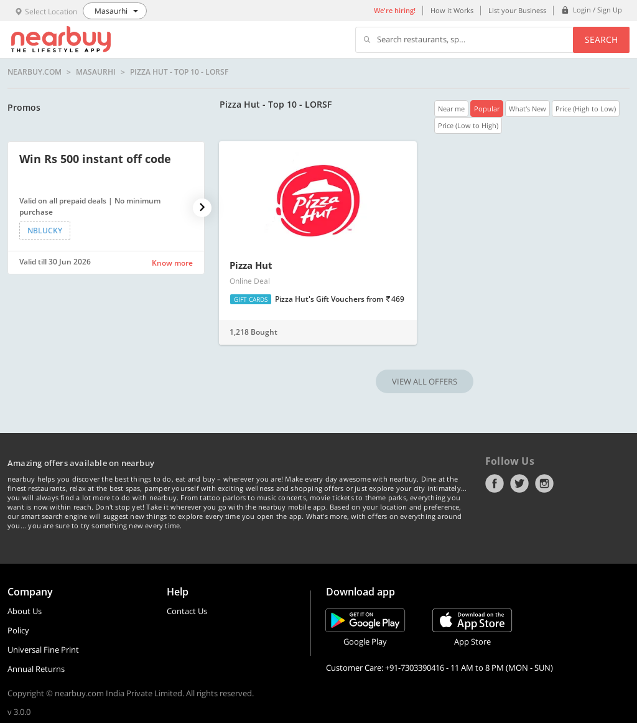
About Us (24, 611)
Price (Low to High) (468, 125)
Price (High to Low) (586, 108)
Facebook (494, 483)
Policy (18, 630)
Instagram (544, 483)
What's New (527, 108)
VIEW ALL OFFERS (424, 381)
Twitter (519, 483)
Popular (487, 108)
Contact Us (187, 611)
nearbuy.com (34, 72)
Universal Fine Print (43, 649)
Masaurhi (96, 72)
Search (601, 39)
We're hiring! (395, 10)
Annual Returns (36, 668)
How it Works (451, 10)
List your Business (517, 10)
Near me (451, 108)
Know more (172, 263)
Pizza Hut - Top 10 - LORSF (179, 72)
